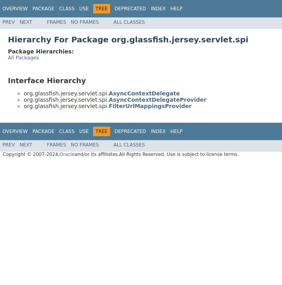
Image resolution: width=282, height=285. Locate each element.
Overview (15, 8)
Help (176, 8)
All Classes (129, 22)
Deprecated (130, 8)
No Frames (85, 22)
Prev (8, 22)
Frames (56, 22)
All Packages (23, 58)
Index (158, 8)
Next (25, 22)
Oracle (66, 154)
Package (43, 8)
